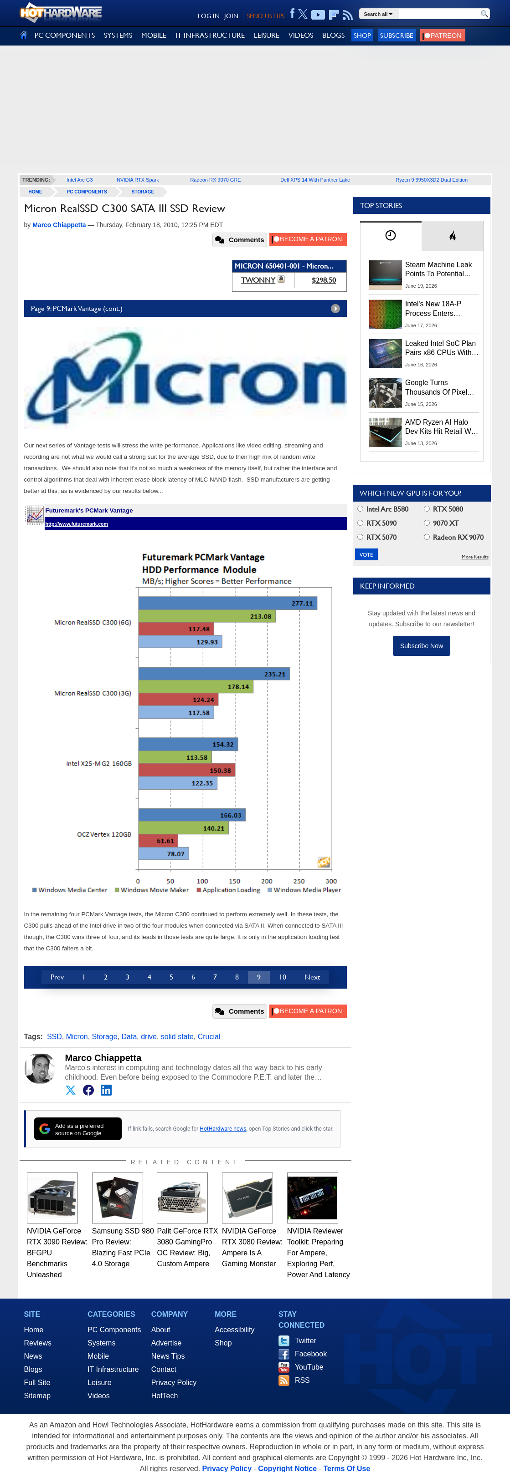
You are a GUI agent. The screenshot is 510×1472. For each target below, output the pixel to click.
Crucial (209, 1037)
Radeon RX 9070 (454, 537)
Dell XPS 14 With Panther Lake (315, 180)
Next (312, 977)
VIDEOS (300, 35)
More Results (475, 557)
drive (149, 1037)
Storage (143, 191)
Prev (57, 977)
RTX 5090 (377, 523)
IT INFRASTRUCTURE (210, 35)
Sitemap (37, 1396)
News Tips (168, 1356)
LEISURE (266, 35)
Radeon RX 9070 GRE (215, 180)
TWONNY (258, 280)
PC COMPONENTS (65, 35)
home (35, 191)
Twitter (305, 1341)
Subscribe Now (421, 646)
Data (129, 1037)
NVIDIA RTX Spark (138, 180)
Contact (163, 1369)
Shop (362, 35)
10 (282, 977)
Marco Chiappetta (103, 1058)
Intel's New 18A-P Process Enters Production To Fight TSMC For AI (435, 309)
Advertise (166, 1343)
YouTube (309, 1367)
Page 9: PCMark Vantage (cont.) (188, 308)
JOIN (231, 16)
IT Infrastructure (113, 1369)
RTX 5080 (443, 509)
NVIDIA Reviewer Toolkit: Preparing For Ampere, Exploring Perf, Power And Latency (318, 1253)
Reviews (38, 1343)
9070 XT (441, 523)
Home (34, 1330)
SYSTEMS (118, 35)
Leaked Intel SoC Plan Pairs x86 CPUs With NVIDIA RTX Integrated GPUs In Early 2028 (442, 349)
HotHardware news (223, 1129)
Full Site (37, 1382)
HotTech (164, 1396)
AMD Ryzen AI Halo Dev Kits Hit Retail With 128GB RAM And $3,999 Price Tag (442, 427)
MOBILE (153, 35)
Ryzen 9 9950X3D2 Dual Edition (432, 180)
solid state (177, 1037)
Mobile (98, 1356)
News (33, 1356)
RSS (302, 1380)
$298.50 (324, 280)
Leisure (99, 1382)
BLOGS (333, 35)
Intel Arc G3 (80, 180)
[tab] (391, 236)
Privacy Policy (174, 1382)
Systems (101, 1343)
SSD (54, 1037)
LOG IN (209, 16)
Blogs (33, 1369)
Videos (99, 1396)
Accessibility (234, 1330)
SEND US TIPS (265, 16)
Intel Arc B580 (382, 509)
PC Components (87, 191)
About (160, 1330)
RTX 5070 (377, 537)
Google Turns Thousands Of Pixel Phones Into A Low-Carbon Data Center (437, 388)
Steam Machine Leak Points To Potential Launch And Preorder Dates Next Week (438, 270)
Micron (77, 1037)
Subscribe (396, 35)
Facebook (311, 1354)
